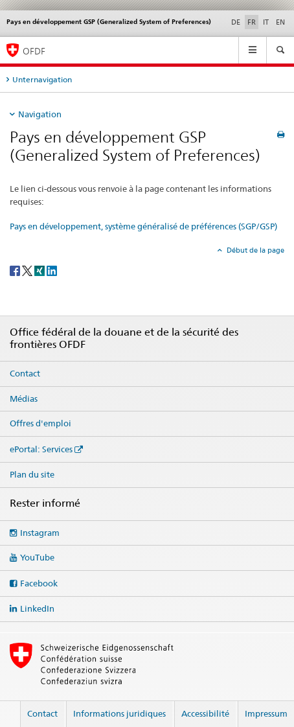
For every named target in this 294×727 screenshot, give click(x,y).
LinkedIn (37, 608)
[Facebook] (16, 270)
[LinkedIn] (52, 270)
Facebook (39, 583)
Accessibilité (205, 713)
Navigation (40, 114)
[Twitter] (28, 270)
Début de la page (254, 250)
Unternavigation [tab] (42, 79)
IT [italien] (266, 22)
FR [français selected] (251, 22)
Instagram (40, 532)
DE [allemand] (235, 22)
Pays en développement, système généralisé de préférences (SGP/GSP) (143, 226)
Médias (24, 398)
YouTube (37, 557)
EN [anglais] (280, 22)
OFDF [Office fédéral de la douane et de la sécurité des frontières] (34, 50)
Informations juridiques (119, 713)
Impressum (266, 713)
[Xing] (40, 270)
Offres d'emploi (40, 423)
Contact (25, 373)
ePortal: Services (41, 449)
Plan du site (32, 474)
